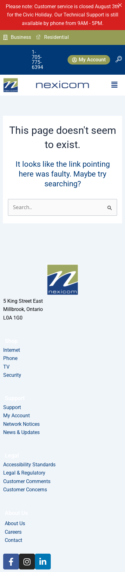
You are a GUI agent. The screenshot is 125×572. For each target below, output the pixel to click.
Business (17, 37)
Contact (13, 540)
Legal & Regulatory (24, 473)
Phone (10, 358)
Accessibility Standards (29, 465)
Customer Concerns (25, 490)
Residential (52, 37)
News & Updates (21, 432)
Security (12, 375)
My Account (16, 416)
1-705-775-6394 (26, 53)
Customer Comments (26, 481)
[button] (114, 71)
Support (12, 407)
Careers (13, 532)
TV (6, 367)
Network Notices (21, 424)
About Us (15, 523)
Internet (11, 350)
